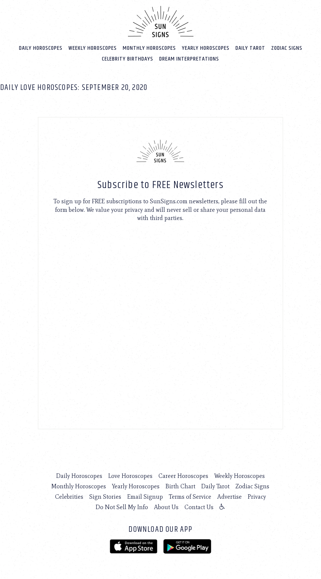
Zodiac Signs (286, 48)
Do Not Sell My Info (122, 507)
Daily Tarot (250, 48)
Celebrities (69, 496)
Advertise (229, 496)
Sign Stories (105, 496)
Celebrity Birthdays (127, 59)
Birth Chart (180, 486)
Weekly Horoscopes (92, 48)
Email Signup (145, 496)
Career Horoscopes (183, 475)
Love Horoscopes (130, 475)
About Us (166, 507)
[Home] (160, 21)
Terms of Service (190, 496)
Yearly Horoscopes (205, 48)
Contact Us (199, 507)
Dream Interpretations (189, 59)
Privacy (257, 496)
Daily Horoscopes (40, 48)
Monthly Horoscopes (149, 48)
